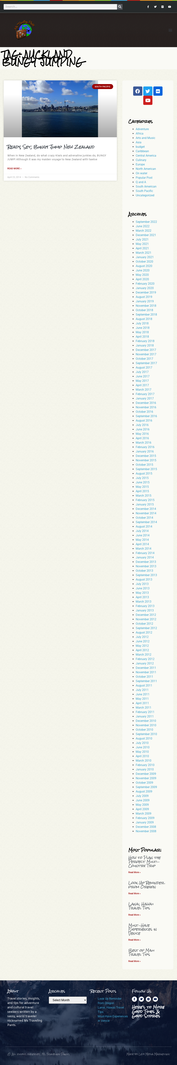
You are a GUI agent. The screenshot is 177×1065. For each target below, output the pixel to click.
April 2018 (142, 336)
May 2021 (142, 244)
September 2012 (146, 628)
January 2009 (145, 822)
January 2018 (145, 345)
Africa (139, 133)
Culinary (141, 160)
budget (140, 146)
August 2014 (144, 526)
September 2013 (146, 575)
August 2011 (144, 685)
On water (141, 173)
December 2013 (146, 562)
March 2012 (143, 654)
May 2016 (142, 434)
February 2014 (145, 553)
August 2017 (144, 367)
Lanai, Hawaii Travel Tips (141, 906)
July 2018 (142, 323)
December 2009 (146, 774)
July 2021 (142, 239)
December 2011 (146, 668)
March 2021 (143, 252)
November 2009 (146, 778)
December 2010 (146, 721)
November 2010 (146, 725)
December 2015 (146, 456)
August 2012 (144, 632)
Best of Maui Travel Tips (141, 952)
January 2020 (145, 288)
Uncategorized (145, 195)
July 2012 (142, 637)
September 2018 (146, 314)
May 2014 (142, 540)
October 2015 (144, 464)
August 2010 (144, 738)
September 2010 (146, 734)
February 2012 (145, 659)
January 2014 (145, 557)
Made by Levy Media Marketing (148, 1054)
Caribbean (142, 151)
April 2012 (142, 650)
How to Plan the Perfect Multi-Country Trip (144, 861)
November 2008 (146, 831)
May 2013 (142, 593)
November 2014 (146, 513)
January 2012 (145, 663)
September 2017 (146, 363)
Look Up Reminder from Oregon (146, 885)
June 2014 (142, 535)
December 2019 (146, 292)
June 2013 (142, 588)
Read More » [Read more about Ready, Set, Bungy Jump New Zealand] (14, 168)
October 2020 (144, 261)
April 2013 (142, 597)
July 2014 (142, 531)
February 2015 (145, 500)
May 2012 (142, 646)
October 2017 (144, 358)
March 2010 (143, 760)
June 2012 (142, 641)
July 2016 (142, 425)
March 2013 (143, 601)
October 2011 (144, 676)
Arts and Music (145, 138)
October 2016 (144, 411)
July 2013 (142, 584)
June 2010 (142, 747)
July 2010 (142, 743)
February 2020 (145, 283)
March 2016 (143, 442)
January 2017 (145, 398)
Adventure (142, 129)
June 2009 (142, 800)
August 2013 (144, 579)
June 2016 (142, 429)
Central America (146, 155)
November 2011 (146, 672)
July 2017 (142, 372)
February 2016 (145, 447)
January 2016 (145, 451)
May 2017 (142, 381)
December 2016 (146, 403)
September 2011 (146, 681)
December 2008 (146, 827)
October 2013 (144, 570)
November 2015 (146, 460)
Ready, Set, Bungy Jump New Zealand (50, 146)
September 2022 (146, 222)
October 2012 (144, 623)
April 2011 (142, 703)
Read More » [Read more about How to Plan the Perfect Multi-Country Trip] (134, 872)
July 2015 (142, 478)
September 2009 (146, 787)
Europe (140, 164)
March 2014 (143, 548)
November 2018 (146, 305)
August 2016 (144, 420)
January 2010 (145, 769)
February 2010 (145, 765)
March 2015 (143, 495)
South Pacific (144, 191)
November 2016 (146, 407)
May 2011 (142, 698)
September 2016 (146, 416)
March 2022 (143, 230)
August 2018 (144, 319)
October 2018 (144, 310)
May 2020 (142, 275)
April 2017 (142, 385)
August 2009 (144, 791)
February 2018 (145, 341)
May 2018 (142, 332)
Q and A (141, 182)
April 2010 (142, 756)
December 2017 (146, 350)
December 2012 (146, 615)
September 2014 (146, 522)
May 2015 (142, 487)
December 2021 (146, 235)
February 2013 (145, 606)
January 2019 (145, 301)
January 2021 (145, 257)
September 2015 (146, 469)
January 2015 (145, 504)
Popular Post (144, 177)
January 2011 (145, 716)
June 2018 (142, 328)
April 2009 (142, 809)
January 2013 (145, 610)
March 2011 (143, 707)
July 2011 (142, 690)
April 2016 (142, 438)
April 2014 (142, 544)
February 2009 (145, 818)
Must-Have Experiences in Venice (142, 929)
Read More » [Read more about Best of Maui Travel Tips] (134, 961)
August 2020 (144, 266)
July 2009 (142, 796)
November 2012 (146, 619)
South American (146, 186)
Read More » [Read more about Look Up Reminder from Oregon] (134, 893)
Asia (138, 142)
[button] (170, 30)
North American (146, 169)
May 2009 (142, 804)
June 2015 (142, 482)
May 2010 (142, 751)
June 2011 (142, 694)
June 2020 (142, 270)
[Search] (120, 7)
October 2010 (144, 729)
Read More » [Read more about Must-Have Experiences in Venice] (134, 940)
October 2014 (144, 517)
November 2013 (146, 566)
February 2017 (145, 394)
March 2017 (143, 389)
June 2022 (142, 226)
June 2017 (142, 376)
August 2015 (144, 473)
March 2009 (143, 813)
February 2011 (145, 712)
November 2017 (146, 354)
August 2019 (144, 297)
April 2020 (142, 279)
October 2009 (144, 782)
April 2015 (142, 491)
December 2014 (146, 509)
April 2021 (142, 248)
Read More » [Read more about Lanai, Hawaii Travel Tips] (134, 915)
